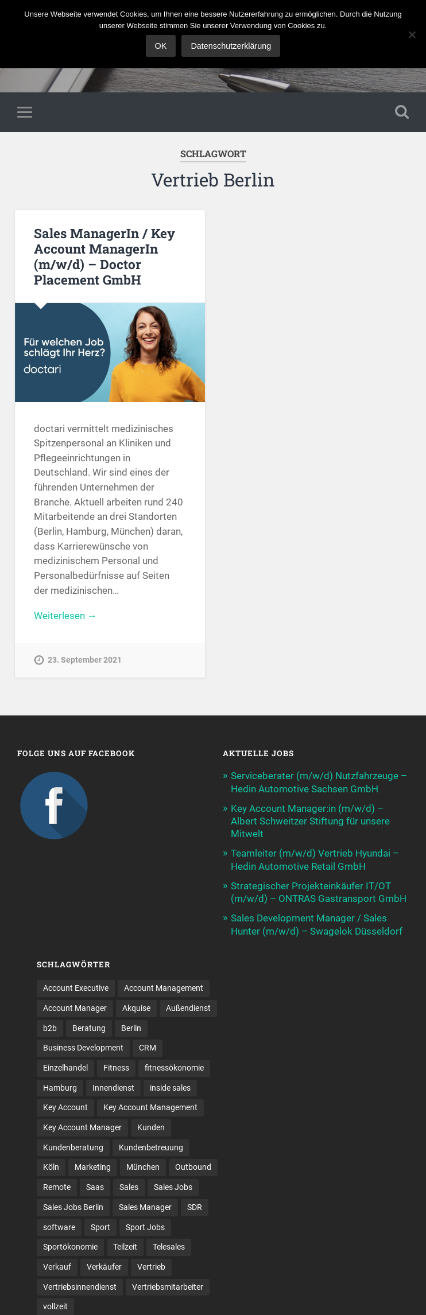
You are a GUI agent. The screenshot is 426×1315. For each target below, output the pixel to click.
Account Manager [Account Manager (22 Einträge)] (75, 1008)
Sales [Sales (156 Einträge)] (128, 1187)
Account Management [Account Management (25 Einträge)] (163, 988)
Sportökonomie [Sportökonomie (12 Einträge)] (70, 1246)
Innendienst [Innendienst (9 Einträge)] (113, 1087)
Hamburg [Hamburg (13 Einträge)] (60, 1087)
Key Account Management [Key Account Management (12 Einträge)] (150, 1107)
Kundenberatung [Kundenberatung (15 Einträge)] (73, 1147)
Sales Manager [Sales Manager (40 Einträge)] (145, 1207)
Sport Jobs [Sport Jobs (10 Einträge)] (145, 1227)
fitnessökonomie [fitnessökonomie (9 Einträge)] (174, 1067)
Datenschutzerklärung (231, 45)
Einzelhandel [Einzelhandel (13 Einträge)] (65, 1067)
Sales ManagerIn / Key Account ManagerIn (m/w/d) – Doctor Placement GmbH (104, 256)
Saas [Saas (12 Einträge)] (95, 1187)
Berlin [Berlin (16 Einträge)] (131, 1028)
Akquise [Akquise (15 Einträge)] (136, 1008)
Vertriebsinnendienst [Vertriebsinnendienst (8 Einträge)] (80, 1286)
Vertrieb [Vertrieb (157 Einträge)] (151, 1266)
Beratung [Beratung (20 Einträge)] (89, 1028)
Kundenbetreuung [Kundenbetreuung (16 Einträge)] (151, 1147)
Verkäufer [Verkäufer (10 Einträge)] (104, 1266)
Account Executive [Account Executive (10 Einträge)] (76, 988)
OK (161, 45)
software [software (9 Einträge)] (59, 1227)
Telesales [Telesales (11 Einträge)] (169, 1246)
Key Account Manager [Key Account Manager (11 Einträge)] (82, 1127)
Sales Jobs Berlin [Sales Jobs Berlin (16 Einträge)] (73, 1207)
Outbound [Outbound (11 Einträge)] (193, 1167)
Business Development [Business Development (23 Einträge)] (83, 1047)
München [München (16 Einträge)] (143, 1167)
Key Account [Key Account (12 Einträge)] (65, 1107)
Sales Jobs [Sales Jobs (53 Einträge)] (173, 1187)
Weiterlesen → (65, 615)
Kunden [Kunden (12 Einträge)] (151, 1127)
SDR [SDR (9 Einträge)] (194, 1207)
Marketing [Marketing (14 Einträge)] (93, 1167)
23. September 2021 (85, 660)
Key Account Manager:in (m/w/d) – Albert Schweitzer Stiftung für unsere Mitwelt (310, 821)
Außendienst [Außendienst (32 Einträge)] (188, 1008)
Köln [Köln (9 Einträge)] (51, 1167)
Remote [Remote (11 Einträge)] (57, 1187)
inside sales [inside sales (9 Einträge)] (170, 1087)
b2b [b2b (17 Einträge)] (50, 1028)
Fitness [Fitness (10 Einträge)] (116, 1067)
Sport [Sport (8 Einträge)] (100, 1227)
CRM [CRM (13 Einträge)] (147, 1047)
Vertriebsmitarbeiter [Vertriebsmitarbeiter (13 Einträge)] (167, 1286)
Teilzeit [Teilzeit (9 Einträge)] (125, 1246)
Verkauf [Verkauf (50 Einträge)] (57, 1266)
